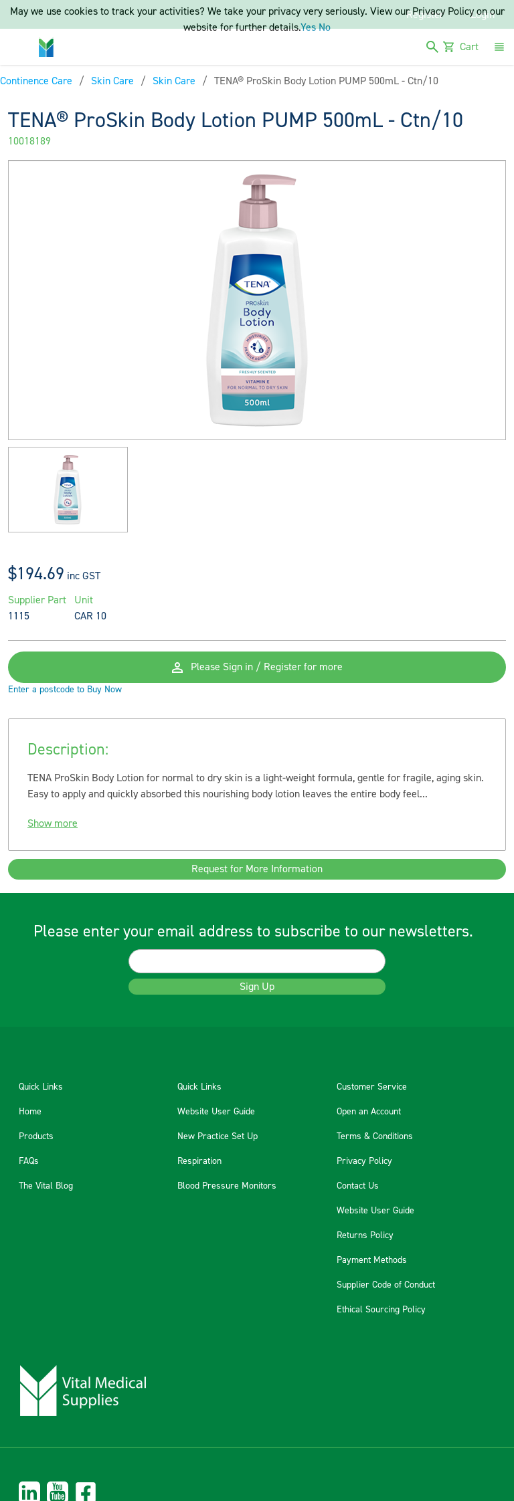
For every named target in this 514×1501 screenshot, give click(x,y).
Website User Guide (216, 1113)
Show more (52, 824)
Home (30, 1113)
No (325, 27)
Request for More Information (257, 870)
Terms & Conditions (375, 1138)
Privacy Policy (364, 1163)
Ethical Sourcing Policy (381, 1311)
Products (36, 1138)
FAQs (29, 1163)
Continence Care (36, 81)
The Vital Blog (46, 1187)
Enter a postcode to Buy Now (65, 690)
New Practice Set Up (217, 1138)
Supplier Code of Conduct (386, 1286)
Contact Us (358, 1187)
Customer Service (372, 1088)
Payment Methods (372, 1262)
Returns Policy (365, 1237)
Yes (308, 27)
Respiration (199, 1163)
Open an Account (369, 1113)
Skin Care (112, 81)
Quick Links (41, 1088)
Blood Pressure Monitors (226, 1187)
